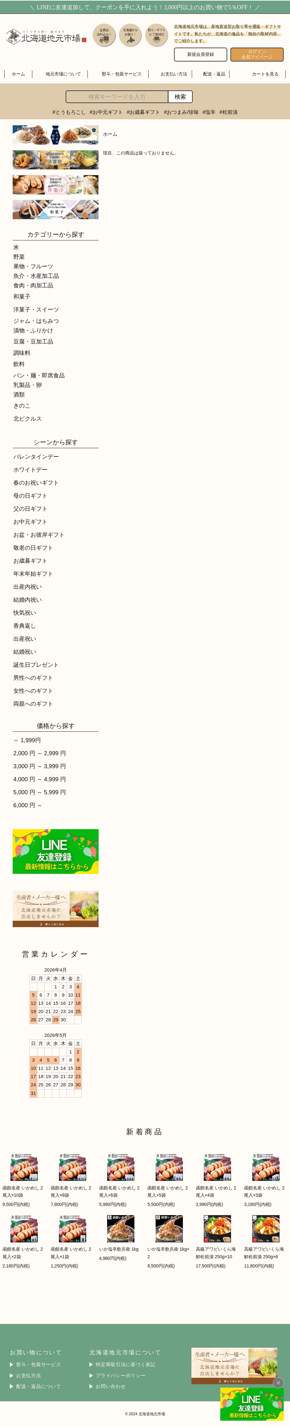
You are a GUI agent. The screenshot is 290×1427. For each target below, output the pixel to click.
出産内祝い (27, 586)
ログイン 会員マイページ (257, 54)
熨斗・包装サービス (122, 73)
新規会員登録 (200, 54)
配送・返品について (38, 1386)
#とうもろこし (69, 112)
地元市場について (63, 73)
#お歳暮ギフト (143, 112)
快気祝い (24, 612)
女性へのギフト (33, 690)
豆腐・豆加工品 (33, 341)
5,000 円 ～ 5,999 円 (39, 792)
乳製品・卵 (27, 385)
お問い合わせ (111, 1386)
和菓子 (21, 296)
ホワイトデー (30, 469)
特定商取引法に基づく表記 (126, 1364)
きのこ (21, 405)
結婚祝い (24, 651)
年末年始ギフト (33, 573)
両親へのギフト (33, 703)
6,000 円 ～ (27, 805)
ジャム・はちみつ (36, 320)
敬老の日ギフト (33, 547)
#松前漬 (228, 112)
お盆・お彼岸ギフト (39, 534)
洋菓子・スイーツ (36, 309)
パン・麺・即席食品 (39, 375)
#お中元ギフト (106, 112)
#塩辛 (209, 112)
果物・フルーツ (33, 266)
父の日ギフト (30, 508)
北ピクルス (27, 418)
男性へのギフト (33, 677)
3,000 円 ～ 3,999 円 (39, 766)
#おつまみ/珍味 (181, 112)
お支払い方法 (174, 73)
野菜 (19, 256)
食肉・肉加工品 (33, 285)
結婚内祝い (27, 599)
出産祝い (24, 638)
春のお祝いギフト (36, 482)
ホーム (18, 73)
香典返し (24, 625)
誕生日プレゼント (36, 664)
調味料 (21, 353)
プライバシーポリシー (120, 1375)
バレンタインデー (36, 456)
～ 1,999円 (27, 740)
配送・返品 (214, 73)
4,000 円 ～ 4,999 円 (39, 779)
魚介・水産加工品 (36, 275)
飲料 (19, 364)
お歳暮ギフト (30, 560)
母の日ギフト (30, 495)
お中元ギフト (30, 521)
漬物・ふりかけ (33, 330)
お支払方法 (28, 1375)
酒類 (19, 394)
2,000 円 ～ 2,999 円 (39, 753)
